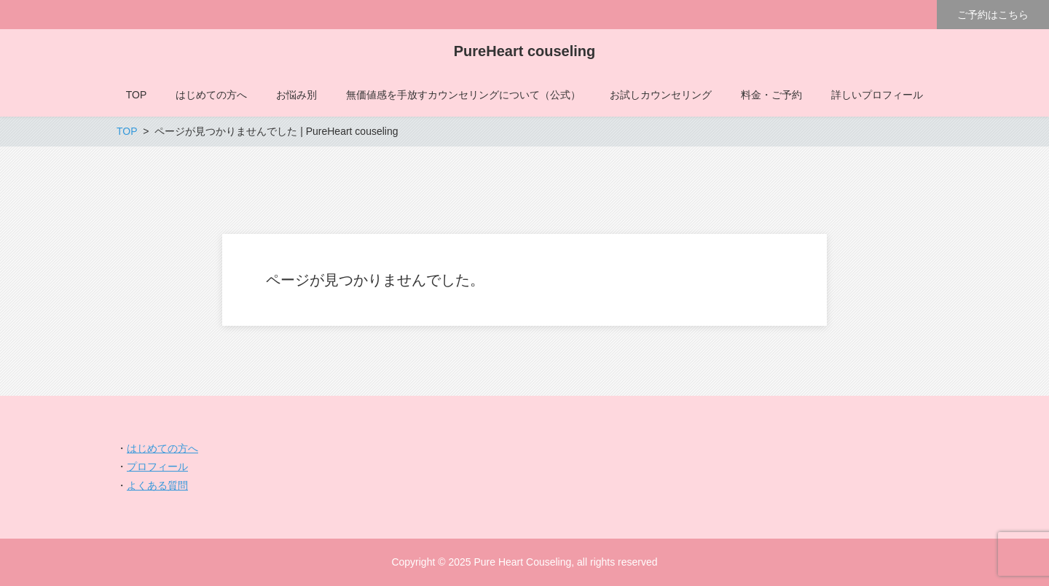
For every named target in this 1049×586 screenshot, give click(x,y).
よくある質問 (157, 485)
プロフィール (157, 466)
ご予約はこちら (993, 14)
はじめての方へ (162, 448)
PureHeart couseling (525, 51)
